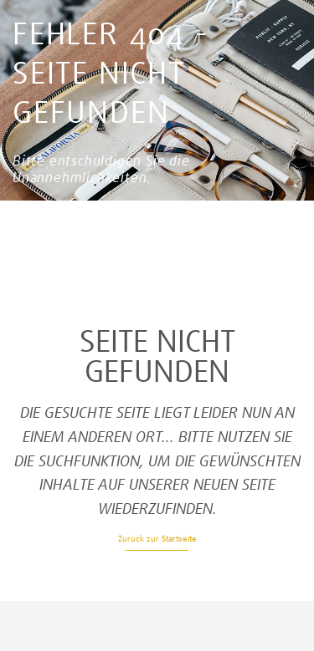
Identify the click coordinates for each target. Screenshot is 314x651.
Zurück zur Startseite (157, 538)
